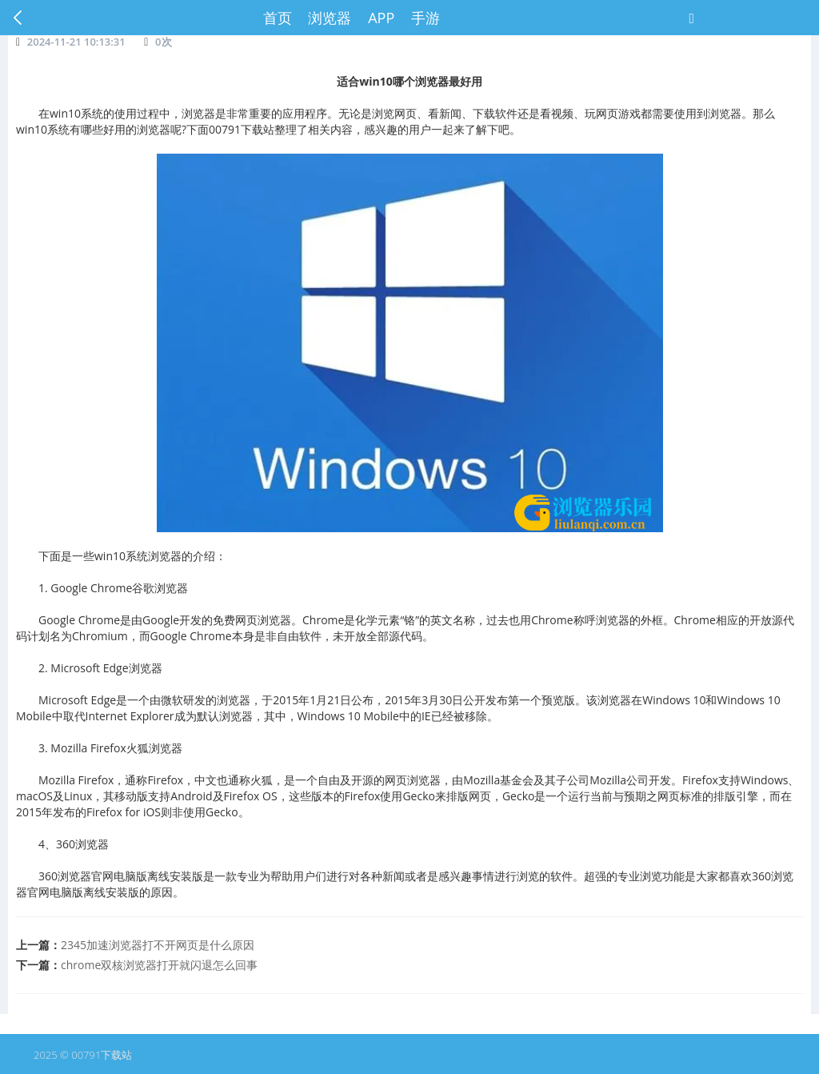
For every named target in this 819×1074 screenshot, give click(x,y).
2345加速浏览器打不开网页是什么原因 (157, 944)
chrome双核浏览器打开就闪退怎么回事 (159, 964)
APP (381, 17)
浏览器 (329, 17)
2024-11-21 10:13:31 (76, 41)
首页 (277, 17)
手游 (425, 17)
